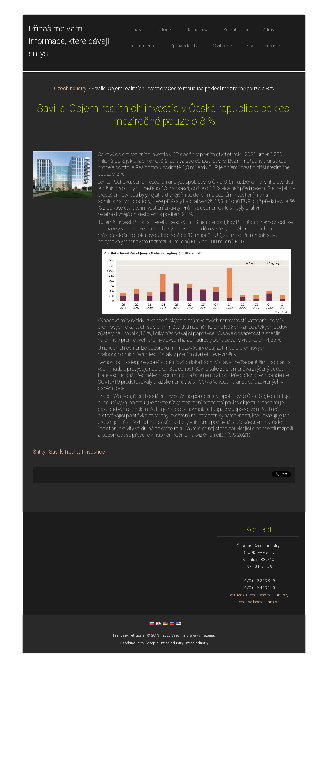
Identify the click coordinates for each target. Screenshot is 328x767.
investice (94, 566)
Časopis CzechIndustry (164, 757)
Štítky (39, 566)
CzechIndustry (70, 203)
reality (74, 566)
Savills (56, 566)
